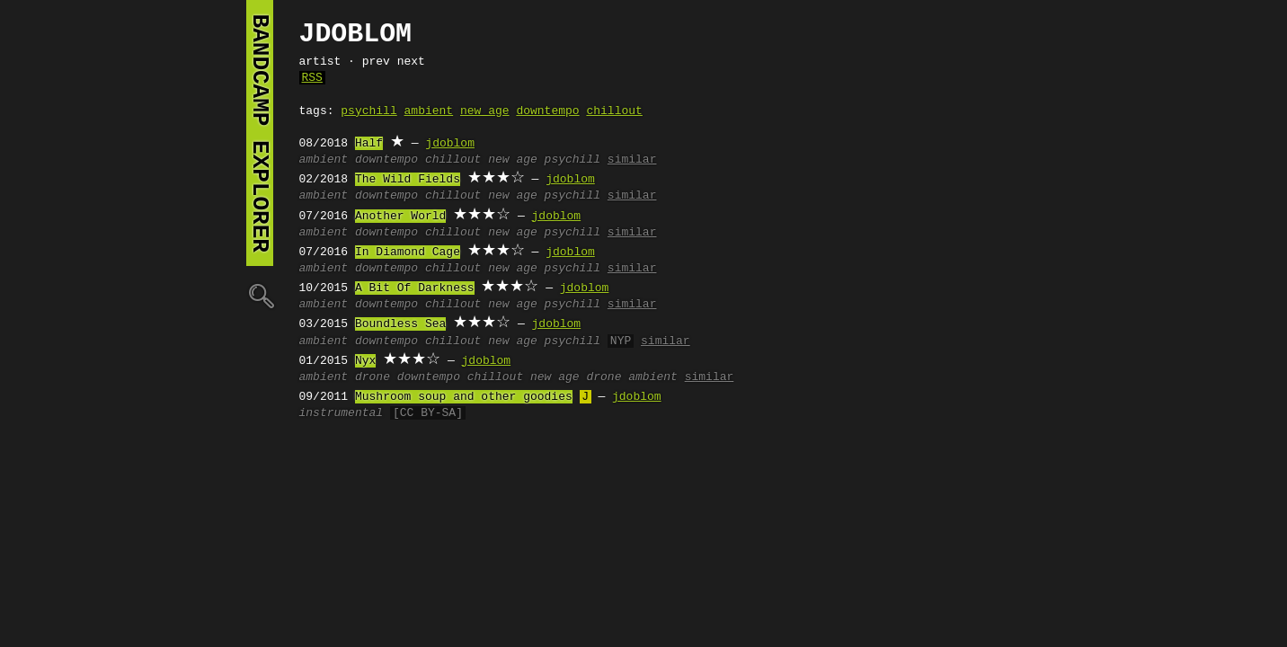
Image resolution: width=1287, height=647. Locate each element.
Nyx (365, 361)
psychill (368, 111)
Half (369, 144)
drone (372, 377)
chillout (614, 111)
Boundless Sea (400, 324)
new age (485, 111)
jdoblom (450, 144)
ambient (429, 111)
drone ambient (631, 377)
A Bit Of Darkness (415, 288)
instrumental (341, 413)
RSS (312, 78)
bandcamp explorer (260, 133)
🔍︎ (260, 295)
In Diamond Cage (407, 252)
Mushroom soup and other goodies (463, 397)
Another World (400, 216)
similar (632, 160)
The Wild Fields (407, 180)
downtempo (547, 111)
